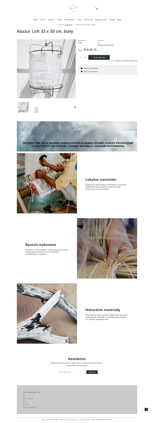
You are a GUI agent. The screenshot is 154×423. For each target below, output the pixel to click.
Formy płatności (28, 398)
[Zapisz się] (92, 372)
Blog (24, 396)
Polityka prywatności (29, 407)
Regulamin (26, 404)
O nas (25, 401)
